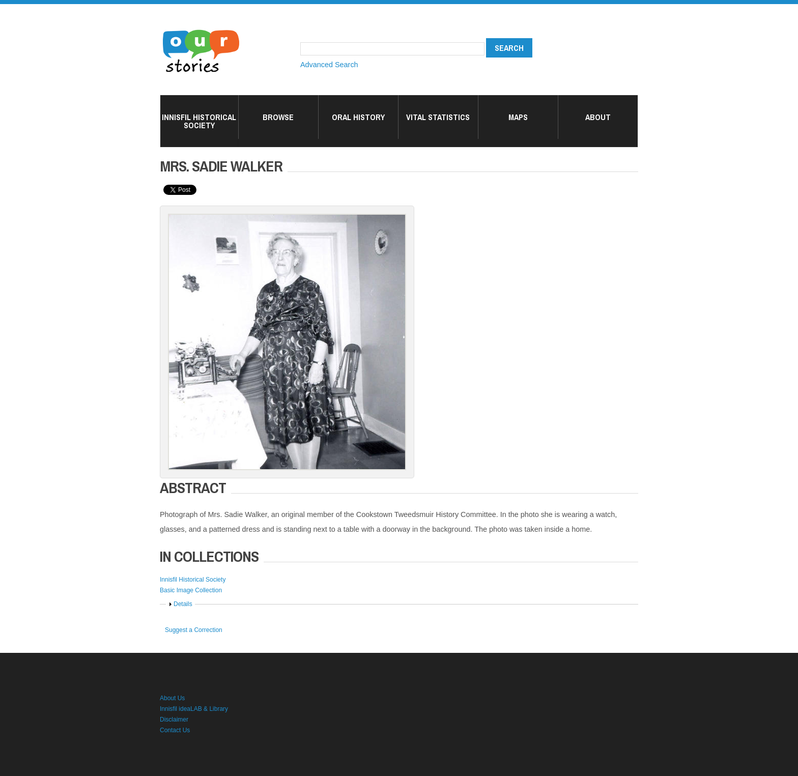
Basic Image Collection (191, 590)
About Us (172, 698)
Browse (278, 117)
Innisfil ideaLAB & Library (194, 708)
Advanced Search (329, 65)
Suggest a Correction (193, 630)
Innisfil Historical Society (199, 121)
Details (183, 604)
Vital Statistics (438, 117)
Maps (518, 117)
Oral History (358, 117)
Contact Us (175, 730)
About (598, 117)
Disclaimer (174, 719)
